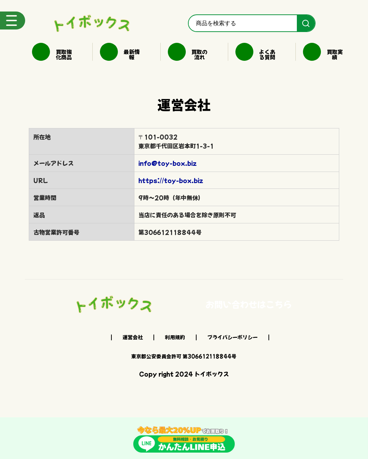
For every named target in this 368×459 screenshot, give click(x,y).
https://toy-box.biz (170, 180)
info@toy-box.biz (167, 163)
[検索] (306, 23)
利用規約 (175, 337)
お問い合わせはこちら (249, 304)
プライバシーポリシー (232, 337)
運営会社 (133, 337)
